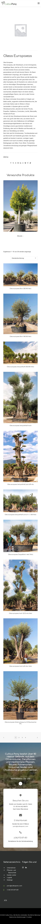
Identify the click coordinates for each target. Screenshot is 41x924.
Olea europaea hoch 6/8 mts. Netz (20, 666)
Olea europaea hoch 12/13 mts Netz (20, 613)
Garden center (11, 875)
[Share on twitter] (13, 163)
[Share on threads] (16, 163)
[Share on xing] (28, 163)
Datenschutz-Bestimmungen (17, 917)
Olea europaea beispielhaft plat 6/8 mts (20, 484)
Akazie (20, 236)
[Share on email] (30, 163)
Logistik (9, 877)
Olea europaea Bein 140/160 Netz (20, 336)
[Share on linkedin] (20, 163)
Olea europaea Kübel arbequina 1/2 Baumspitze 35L (20, 722)
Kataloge (10, 880)
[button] (20, 206)
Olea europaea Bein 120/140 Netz (20, 288)
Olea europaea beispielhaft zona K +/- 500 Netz (20, 514)
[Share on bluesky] (25, 163)
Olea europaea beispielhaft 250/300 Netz (20, 366)
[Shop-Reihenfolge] (24, 258)
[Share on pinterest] (18, 163)
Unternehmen (11, 868)
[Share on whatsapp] (23, 163)
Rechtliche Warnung (34, 915)
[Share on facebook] (11, 163)
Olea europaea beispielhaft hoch (20, 425)
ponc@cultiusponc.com (20, 826)
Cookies (29, 917)
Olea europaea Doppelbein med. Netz (20, 554)
